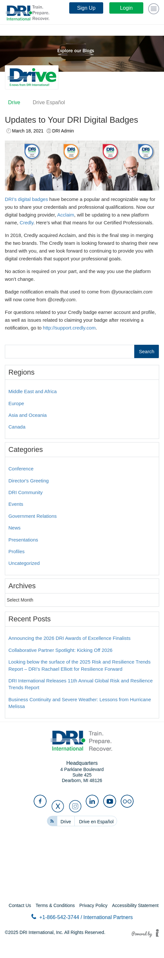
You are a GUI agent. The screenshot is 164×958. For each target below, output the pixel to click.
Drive (14, 102)
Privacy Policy (93, 905)
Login (126, 8)
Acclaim (65, 215)
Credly (26, 222)
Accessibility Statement (135, 905)
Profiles (16, 551)
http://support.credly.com (69, 327)
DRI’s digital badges (26, 199)
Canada (17, 426)
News (14, 527)
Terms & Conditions (55, 905)
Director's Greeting (28, 480)
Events (15, 504)
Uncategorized (24, 563)
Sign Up (86, 8)
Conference (21, 468)
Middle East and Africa (32, 391)
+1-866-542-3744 (56, 917)
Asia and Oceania (27, 415)
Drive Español (49, 102)
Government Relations (32, 516)
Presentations (23, 539)
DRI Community (25, 492)
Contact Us (20, 905)
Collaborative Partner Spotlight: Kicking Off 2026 (60, 650)
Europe (16, 403)
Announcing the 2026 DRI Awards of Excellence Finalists (69, 638)
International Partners (108, 917)
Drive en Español (96, 821)
